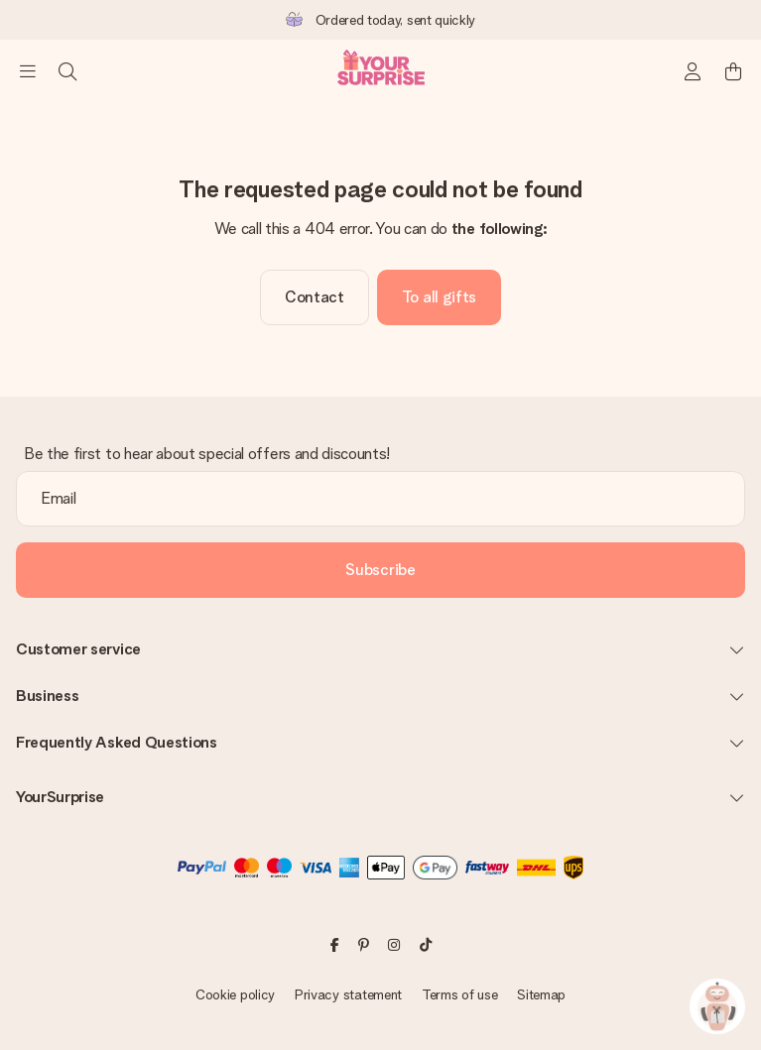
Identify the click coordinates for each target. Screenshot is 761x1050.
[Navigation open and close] (28, 71)
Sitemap (541, 994)
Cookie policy (235, 994)
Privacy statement (348, 994)
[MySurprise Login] (693, 71)
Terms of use (460, 994)
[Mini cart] (733, 71)
